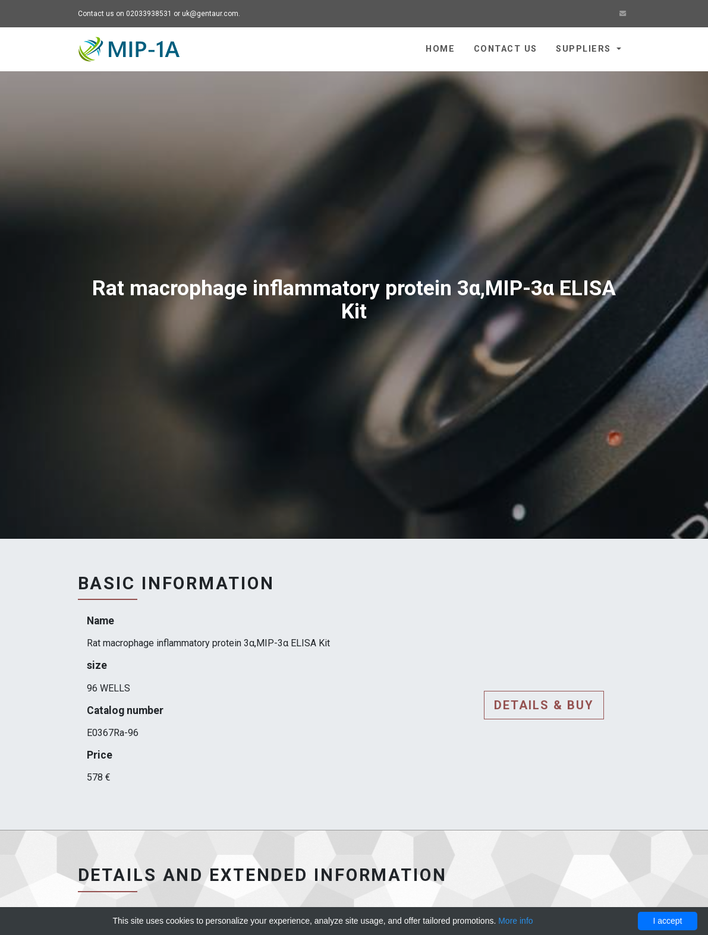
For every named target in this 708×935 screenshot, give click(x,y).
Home (440, 49)
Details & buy (544, 705)
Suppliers (584, 49)
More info (515, 920)
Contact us (505, 49)
